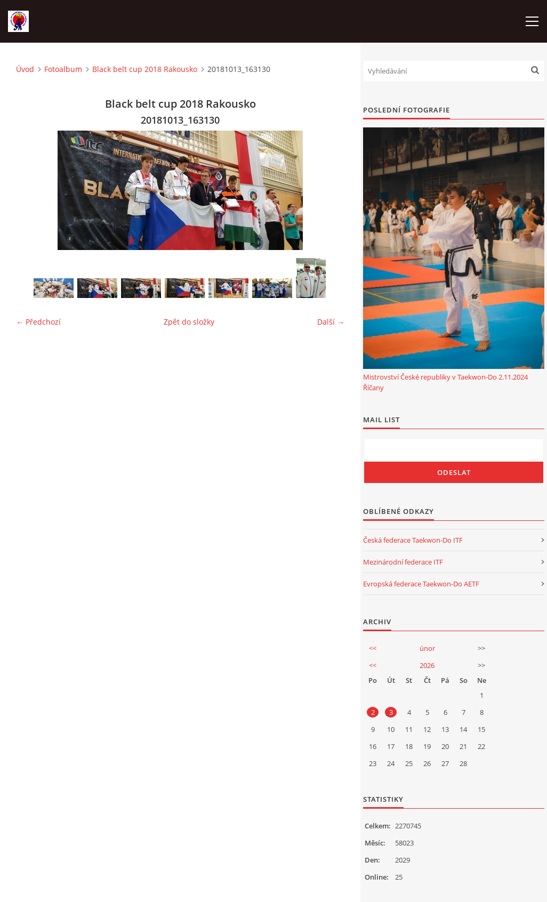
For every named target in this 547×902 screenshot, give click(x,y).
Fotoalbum (63, 69)
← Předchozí (38, 322)
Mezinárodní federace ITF (403, 562)
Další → (330, 322)
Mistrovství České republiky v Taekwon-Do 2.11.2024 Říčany (445, 382)
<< (372, 648)
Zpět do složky (189, 322)
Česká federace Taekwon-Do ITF (413, 540)
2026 (427, 665)
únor (427, 648)
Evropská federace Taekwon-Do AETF (421, 584)
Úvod (25, 69)
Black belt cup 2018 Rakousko (144, 69)
